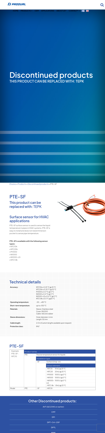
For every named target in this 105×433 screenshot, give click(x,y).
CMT (53, 412)
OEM (37, 11)
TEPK (37, 206)
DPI (53, 417)
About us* (61, 11)
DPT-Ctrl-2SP (53, 422)
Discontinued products (38, 184)
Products (26, 11)
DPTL (53, 427)
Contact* (74, 11)
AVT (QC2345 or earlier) (53, 407)
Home (15, 11)
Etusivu (13, 184)
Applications (47, 11)
